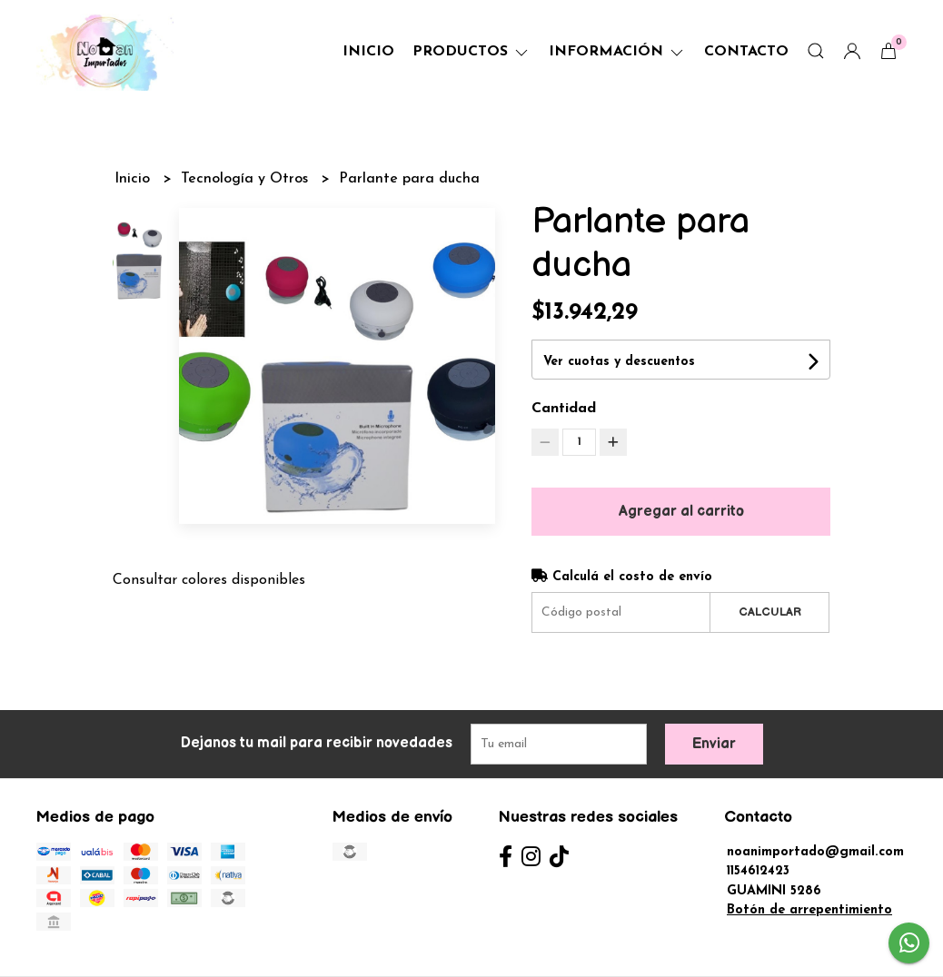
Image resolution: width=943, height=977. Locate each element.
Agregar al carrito (681, 511)
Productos (471, 51)
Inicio (368, 51)
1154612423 (758, 871)
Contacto (746, 51)
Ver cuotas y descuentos (619, 362)
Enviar (714, 744)
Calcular (770, 612)
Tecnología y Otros (247, 179)
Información (617, 51)
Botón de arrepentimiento (809, 910)
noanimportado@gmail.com (815, 852)
